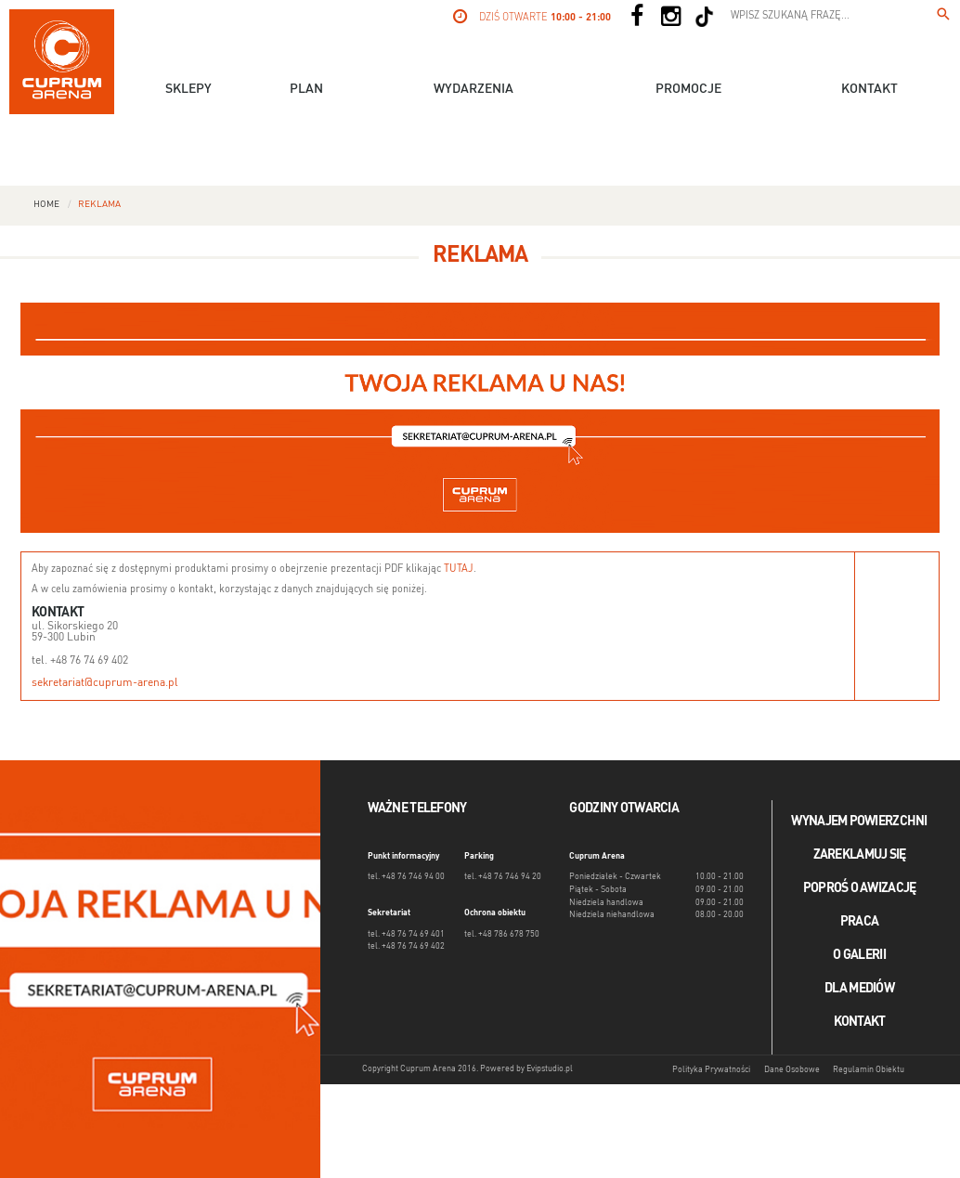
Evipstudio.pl (549, 1069)
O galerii (859, 955)
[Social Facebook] (637, 16)
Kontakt (869, 89)
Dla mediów (859, 988)
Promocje (688, 89)
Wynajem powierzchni (859, 821)
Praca (859, 921)
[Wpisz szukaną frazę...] (943, 16)
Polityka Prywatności (711, 1070)
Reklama (99, 204)
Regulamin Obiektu (868, 1070)
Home (46, 204)
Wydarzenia (473, 89)
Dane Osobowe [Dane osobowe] (792, 1070)
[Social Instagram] (670, 16)
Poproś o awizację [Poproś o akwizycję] (859, 888)
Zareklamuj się (859, 854)
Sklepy (188, 89)
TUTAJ (459, 569)
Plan (306, 89)
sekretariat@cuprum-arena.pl (105, 683)
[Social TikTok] (703, 16)
